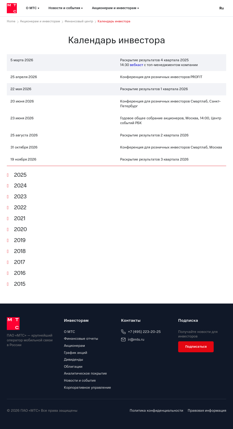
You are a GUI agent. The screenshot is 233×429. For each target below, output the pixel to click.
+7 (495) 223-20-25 (141, 331)
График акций (75, 352)
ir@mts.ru (132, 339)
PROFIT (196, 76)
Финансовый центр (79, 21)
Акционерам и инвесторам (40, 21)
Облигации (73, 366)
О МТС (69, 331)
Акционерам (74, 345)
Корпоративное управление (87, 387)
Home (11, 21)
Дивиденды (73, 359)
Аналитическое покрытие (85, 373)
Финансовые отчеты (81, 338)
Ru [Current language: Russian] (221, 8)
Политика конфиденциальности (156, 410)
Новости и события (80, 380)
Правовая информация (207, 410)
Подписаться (196, 346)
